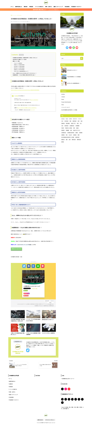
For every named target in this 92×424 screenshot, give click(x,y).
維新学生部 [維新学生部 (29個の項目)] (77, 137)
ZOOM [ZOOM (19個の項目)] (70, 119)
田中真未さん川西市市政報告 (19, 68)
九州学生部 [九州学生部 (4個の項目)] (66, 121)
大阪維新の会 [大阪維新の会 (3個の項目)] (72, 125)
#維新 (26, 107)
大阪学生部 (31, 303)
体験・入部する (48, 6)
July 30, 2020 (32, 109)
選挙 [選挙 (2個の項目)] (66, 139)
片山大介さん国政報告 (18, 63)
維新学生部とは (18, 6)
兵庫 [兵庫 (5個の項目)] (81, 121)
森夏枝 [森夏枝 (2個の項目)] (77, 132)
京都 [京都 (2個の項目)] (70, 121)
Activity (63, 94)
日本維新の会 (50, 303)
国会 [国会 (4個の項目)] (77, 123)
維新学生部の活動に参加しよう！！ (40, 9)
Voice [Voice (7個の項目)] (67, 119)
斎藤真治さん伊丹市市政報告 (19, 69)
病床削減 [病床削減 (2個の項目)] (74, 135)
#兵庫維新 (16, 95)
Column (52, 300)
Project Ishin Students (66, 102)
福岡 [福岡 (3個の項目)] (78, 135)
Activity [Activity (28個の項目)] (62, 119)
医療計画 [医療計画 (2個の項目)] (62, 123)
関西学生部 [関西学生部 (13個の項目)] (79, 139)
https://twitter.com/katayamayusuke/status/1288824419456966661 (25, 89)
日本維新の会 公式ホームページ (68, 378)
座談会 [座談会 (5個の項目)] (77, 128)
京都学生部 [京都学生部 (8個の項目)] (74, 121)
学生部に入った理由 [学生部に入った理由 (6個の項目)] (68, 128)
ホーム (12, 6)
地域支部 (31, 6)
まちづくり (22, 303)
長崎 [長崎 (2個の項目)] (69, 139)
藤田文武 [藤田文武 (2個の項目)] (62, 139)
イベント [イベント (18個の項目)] (79, 119)
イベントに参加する (39, 6)
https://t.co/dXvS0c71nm (21, 107)
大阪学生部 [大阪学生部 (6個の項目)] (66, 125)
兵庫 (26, 303)
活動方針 (25, 6)
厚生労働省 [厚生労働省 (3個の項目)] (68, 123)
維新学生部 (46, 305)
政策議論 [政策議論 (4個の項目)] (67, 130)
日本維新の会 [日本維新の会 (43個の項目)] (63, 132)
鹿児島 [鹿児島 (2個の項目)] (62, 142)
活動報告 (35, 305)
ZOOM (17, 303)
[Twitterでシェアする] (24, 266)
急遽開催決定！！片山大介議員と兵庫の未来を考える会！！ (24, 74)
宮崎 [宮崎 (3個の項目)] (74, 128)
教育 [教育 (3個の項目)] (71, 130)
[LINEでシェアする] (38, 266)
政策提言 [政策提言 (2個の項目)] (62, 130)
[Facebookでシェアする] (29, 266)
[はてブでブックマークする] (33, 266)
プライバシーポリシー (49, 419)
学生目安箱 (67, 6)
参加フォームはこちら (16, 248)
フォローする (34, 288)
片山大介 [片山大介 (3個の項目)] (70, 135)
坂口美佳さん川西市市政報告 (19, 66)
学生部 (36, 303)
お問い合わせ (40, 419)
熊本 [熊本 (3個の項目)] (66, 135)
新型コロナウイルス (42, 303)
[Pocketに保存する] (42, 266)
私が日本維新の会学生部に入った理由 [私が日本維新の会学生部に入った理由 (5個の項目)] (67, 137)
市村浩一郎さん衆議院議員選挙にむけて (22, 71)
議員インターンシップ (58, 6)
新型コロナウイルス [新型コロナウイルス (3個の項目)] (76, 130)
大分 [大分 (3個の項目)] (80, 123)
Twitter (28, 352)
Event (62, 99)
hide (21, 55)
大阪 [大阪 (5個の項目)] (62, 125)
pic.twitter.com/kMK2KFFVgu (32, 107)
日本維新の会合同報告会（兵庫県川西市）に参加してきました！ (25, 57)
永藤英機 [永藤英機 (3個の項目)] (80, 132)
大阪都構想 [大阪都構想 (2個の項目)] (77, 125)
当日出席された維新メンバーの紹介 (20, 59)
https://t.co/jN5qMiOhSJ (34, 99)
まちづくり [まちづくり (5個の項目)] (75, 119)
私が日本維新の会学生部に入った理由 (69, 110)
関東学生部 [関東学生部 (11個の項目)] (74, 139)
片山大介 (40, 305)
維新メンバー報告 (16, 61)
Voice (62, 105)
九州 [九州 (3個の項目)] (62, 121)
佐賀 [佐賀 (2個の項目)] (78, 121)
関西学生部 (51, 305)
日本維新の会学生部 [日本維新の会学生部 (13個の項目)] (70, 132)
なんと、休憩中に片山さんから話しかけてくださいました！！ (25, 73)
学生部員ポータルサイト (76, 6)
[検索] (81, 58)
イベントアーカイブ (65, 107)
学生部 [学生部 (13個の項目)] (62, 128)
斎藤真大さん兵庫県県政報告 (19, 64)
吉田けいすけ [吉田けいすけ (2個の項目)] (73, 123)
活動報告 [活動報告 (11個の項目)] (62, 135)
